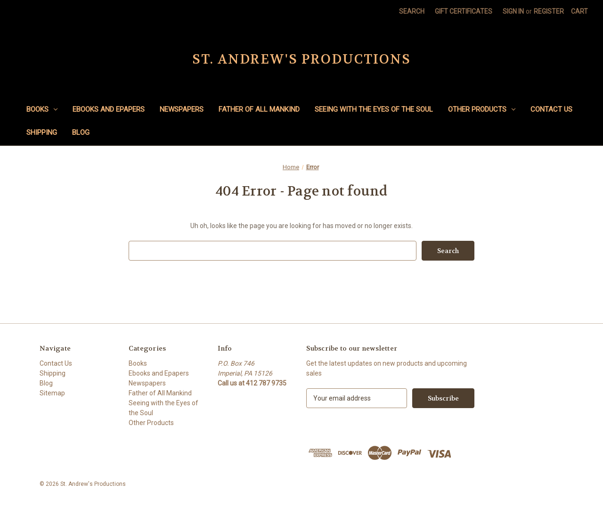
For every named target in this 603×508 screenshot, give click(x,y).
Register (549, 11)
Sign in (513, 11)
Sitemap (52, 393)
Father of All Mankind (259, 109)
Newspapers (182, 109)
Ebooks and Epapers (109, 109)
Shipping (41, 132)
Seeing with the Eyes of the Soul (374, 109)
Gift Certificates (463, 11)
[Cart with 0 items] (579, 11)
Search (411, 11)
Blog (81, 132)
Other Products (481, 109)
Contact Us (551, 109)
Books (41, 109)
